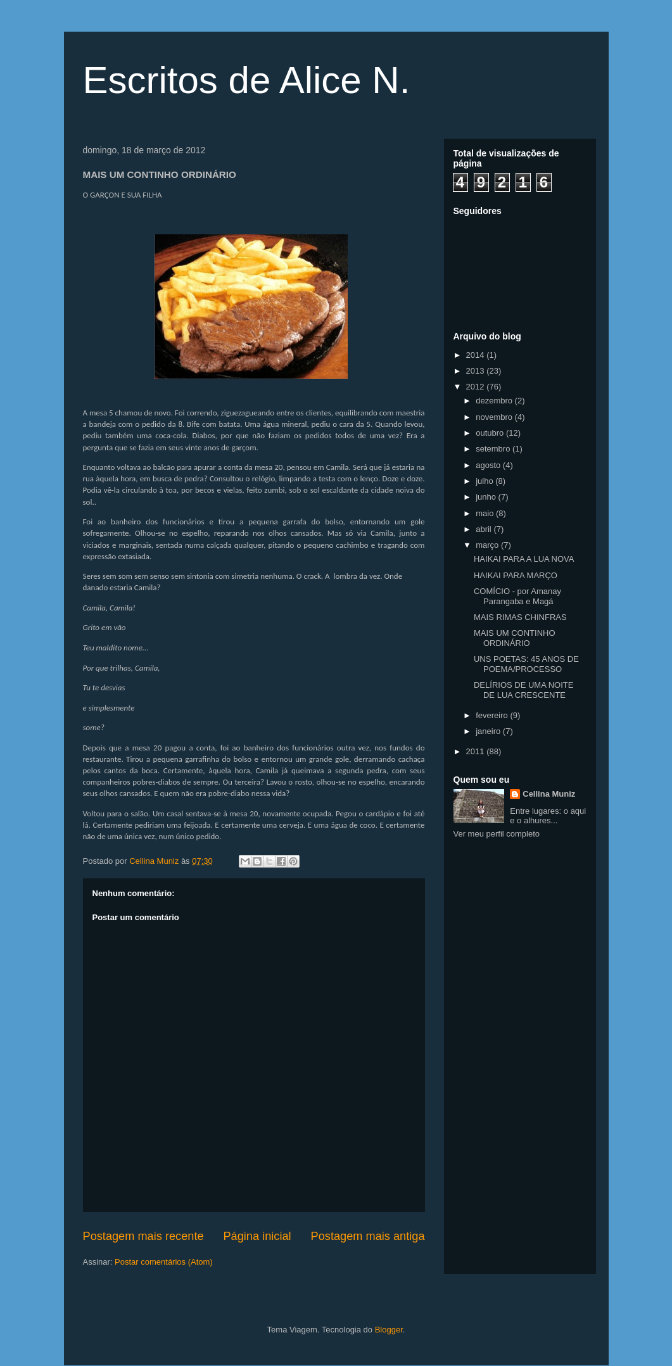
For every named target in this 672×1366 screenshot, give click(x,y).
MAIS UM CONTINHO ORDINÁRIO (514, 638)
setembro (494, 448)
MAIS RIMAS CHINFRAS (520, 617)
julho (485, 481)
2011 (476, 751)
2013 (476, 371)
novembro (495, 417)
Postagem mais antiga (368, 1236)
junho (487, 497)
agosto (489, 465)
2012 (476, 386)
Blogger (389, 1329)
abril (484, 529)
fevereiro (493, 715)
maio (486, 513)
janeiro (489, 731)
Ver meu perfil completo (496, 833)
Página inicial (257, 1236)
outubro (491, 433)
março (488, 545)
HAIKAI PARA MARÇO (515, 575)
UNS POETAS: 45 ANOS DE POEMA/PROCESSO (526, 664)
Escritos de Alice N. (246, 80)
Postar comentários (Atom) (164, 1262)
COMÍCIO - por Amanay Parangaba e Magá (517, 596)
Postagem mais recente (143, 1236)
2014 (476, 355)
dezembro (495, 400)
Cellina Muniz (549, 794)
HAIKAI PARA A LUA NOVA (524, 559)
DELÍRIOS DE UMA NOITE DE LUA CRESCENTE (523, 690)
